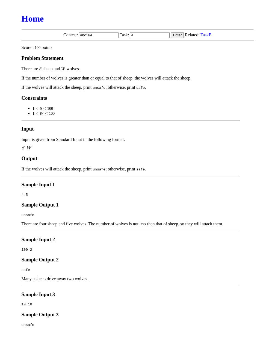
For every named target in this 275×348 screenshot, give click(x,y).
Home (33, 18)
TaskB (206, 35)
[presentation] (37, 47)
